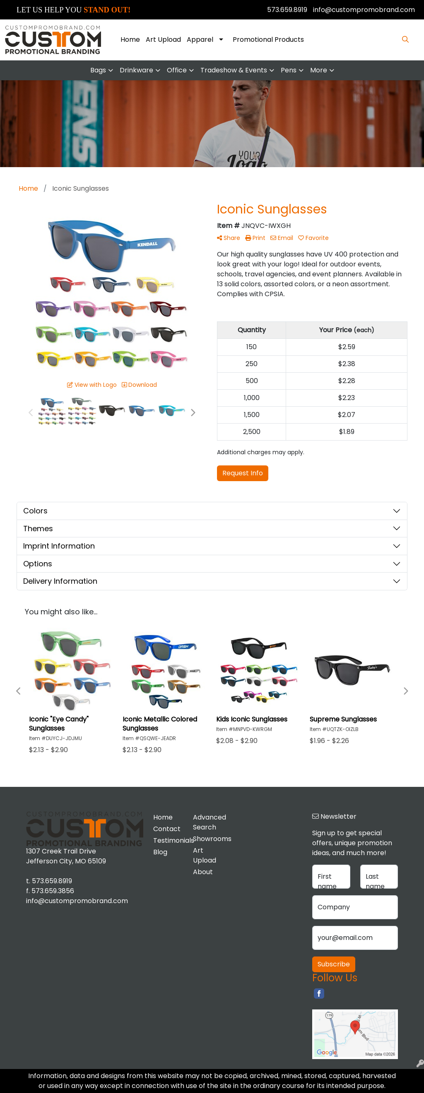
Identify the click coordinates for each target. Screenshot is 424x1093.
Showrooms (208, 839)
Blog (160, 852)
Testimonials (168, 840)
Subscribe (334, 964)
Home (130, 39)
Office (177, 70)
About (203, 872)
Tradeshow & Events (233, 70)
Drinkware (136, 70)
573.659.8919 (287, 9)
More (318, 70)
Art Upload (163, 39)
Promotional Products (268, 39)
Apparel (200, 39)
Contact (167, 829)
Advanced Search (208, 822)
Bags (98, 70)
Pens (288, 70)
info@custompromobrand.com (364, 9)
